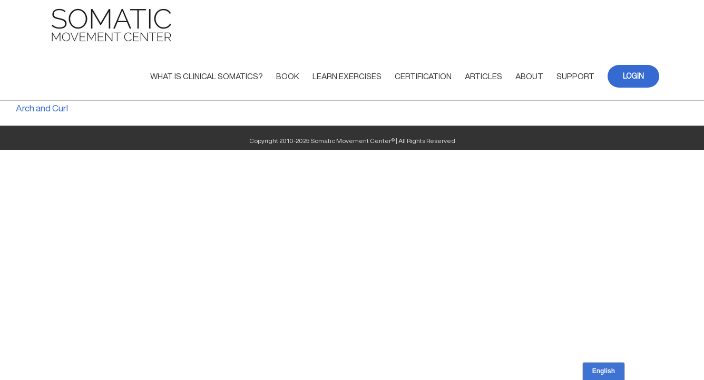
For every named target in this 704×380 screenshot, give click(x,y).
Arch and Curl (42, 107)
